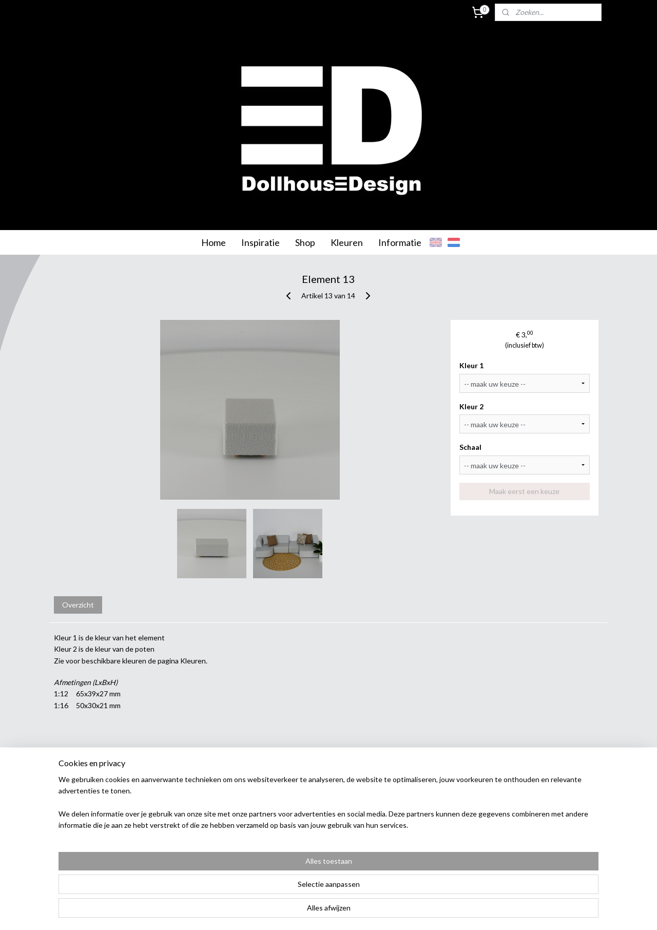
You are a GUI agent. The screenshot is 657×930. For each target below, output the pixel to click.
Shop (305, 242)
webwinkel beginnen (351, 911)
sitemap (297, 911)
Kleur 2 (472, 406)
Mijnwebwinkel (435, 911)
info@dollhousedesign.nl (567, 851)
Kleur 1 (472, 365)
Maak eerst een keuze (525, 491)
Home (213, 242)
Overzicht (78, 604)
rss (316, 911)
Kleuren (347, 242)
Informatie (399, 242)
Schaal (471, 447)
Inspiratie (260, 242)
